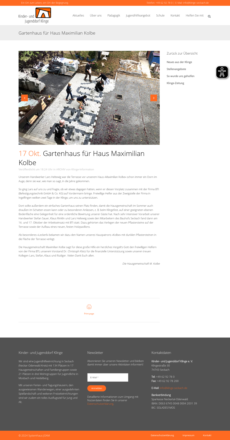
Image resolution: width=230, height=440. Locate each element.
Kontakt (207, 435)
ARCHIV (60, 169)
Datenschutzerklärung (100, 403)
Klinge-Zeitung (175, 83)
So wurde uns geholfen (180, 76)
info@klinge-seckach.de (196, 2)
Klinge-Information (82, 169)
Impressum (188, 435)
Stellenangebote (176, 69)
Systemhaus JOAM (39, 435)
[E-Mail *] (107, 377)
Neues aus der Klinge (179, 62)
